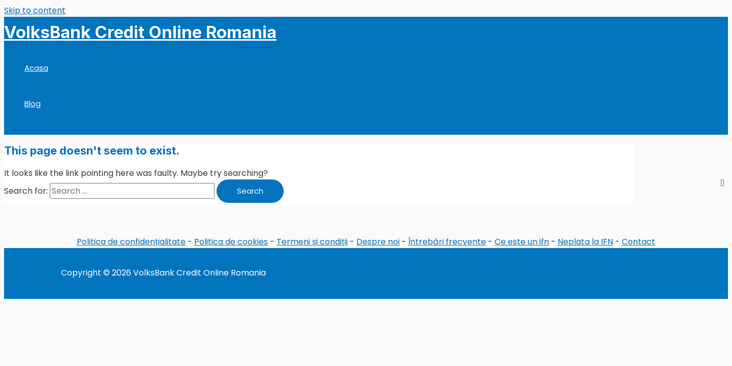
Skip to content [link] (35, 10)
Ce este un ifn (522, 242)
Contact (638, 242)
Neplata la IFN (585, 242)
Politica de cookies (231, 242)
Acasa (36, 68)
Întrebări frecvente (447, 242)
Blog (32, 103)
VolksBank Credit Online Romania (140, 32)
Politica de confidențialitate (131, 242)
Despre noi (378, 242)
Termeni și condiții (312, 242)
